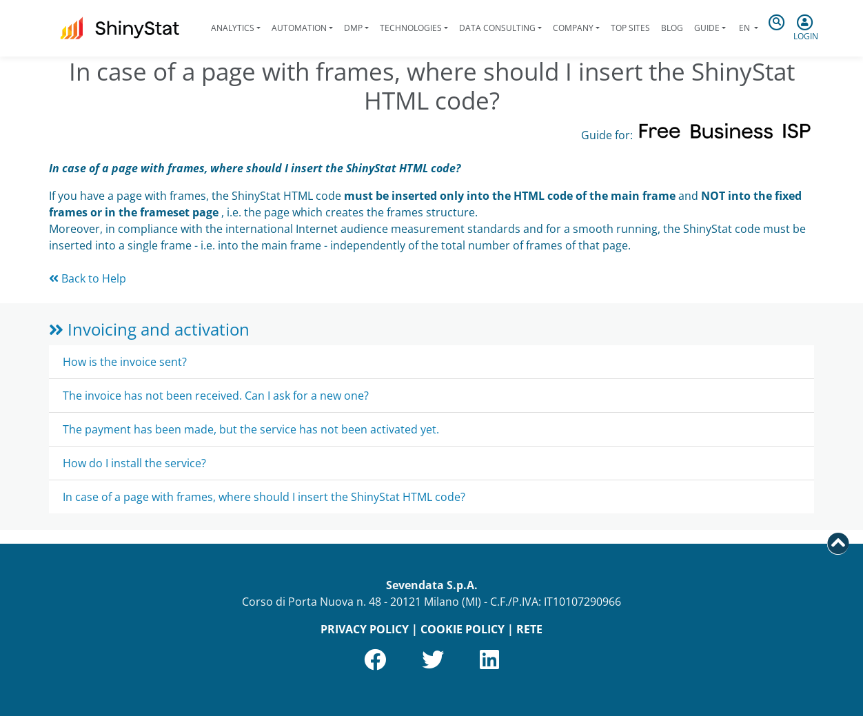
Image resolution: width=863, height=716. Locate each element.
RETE (529, 629)
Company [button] (573, 28)
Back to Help (87, 278)
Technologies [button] (411, 28)
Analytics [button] (232, 28)
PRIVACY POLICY (365, 629)
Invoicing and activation (149, 329)
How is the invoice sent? (125, 361)
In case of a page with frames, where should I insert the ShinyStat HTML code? (264, 496)
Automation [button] (299, 28)
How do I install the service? (134, 463)
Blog (672, 28)
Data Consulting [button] (497, 28)
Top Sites (630, 28)
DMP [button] (353, 28)
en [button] (744, 28)
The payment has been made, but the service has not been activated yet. (251, 429)
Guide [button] (707, 28)
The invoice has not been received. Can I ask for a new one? (216, 395)
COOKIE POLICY (462, 629)
